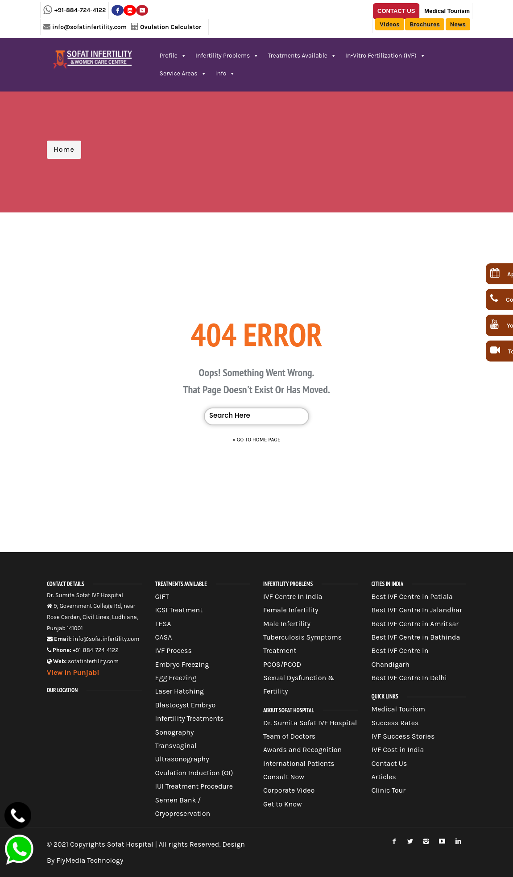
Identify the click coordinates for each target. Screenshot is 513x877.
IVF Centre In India (292, 596)
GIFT (162, 596)
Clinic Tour (389, 790)
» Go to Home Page (256, 439)
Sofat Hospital (130, 844)
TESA (163, 623)
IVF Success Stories (403, 736)
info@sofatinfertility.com (89, 27)
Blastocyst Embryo (185, 705)
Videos (389, 24)
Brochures (425, 24)
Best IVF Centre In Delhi (409, 677)
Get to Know (282, 804)
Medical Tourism (447, 11)
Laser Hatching (179, 691)
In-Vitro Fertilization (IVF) (385, 55)
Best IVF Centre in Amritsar (415, 623)
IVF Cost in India (398, 749)
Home (64, 149)
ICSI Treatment (179, 610)
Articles (384, 777)
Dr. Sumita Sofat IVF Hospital (310, 723)
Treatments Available (302, 55)
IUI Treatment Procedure (194, 786)
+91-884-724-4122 (80, 10)
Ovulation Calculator (170, 27)
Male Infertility (286, 623)
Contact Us (396, 11)
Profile (173, 55)
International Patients (299, 763)
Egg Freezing (176, 677)
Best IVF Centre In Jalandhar (417, 610)
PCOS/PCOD (282, 664)
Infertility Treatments (189, 718)
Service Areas (183, 73)
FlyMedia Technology (89, 860)
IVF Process (173, 650)
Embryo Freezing (182, 664)
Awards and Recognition (302, 749)
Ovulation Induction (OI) (194, 773)
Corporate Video (288, 790)
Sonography (174, 732)
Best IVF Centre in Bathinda (416, 637)
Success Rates (395, 723)
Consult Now (283, 777)
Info (225, 73)
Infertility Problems (227, 55)
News (458, 24)
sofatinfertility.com (93, 661)
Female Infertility (291, 610)
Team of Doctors (289, 736)
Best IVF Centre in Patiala (412, 596)
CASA (163, 637)
